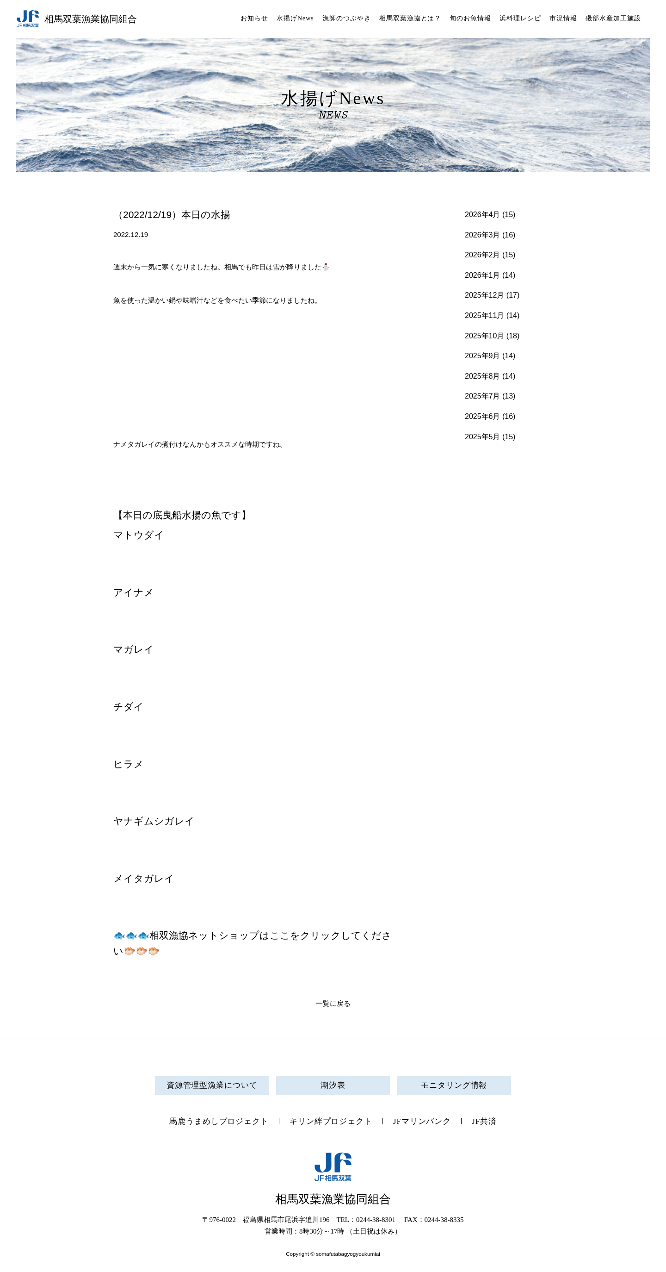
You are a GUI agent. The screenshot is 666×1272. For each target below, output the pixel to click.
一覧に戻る (333, 1003)
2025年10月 (484, 336)
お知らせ (254, 18)
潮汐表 (333, 1085)
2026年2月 (482, 255)
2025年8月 (482, 376)
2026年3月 (482, 235)
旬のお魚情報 (470, 18)
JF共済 (484, 1121)
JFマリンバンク (422, 1121)
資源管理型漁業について (212, 1085)
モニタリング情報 (454, 1085)
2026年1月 (482, 275)
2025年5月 (482, 437)
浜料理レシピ (520, 18)
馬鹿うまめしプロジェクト (219, 1121)
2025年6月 (482, 416)
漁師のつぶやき (346, 18)
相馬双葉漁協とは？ (410, 18)
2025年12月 (484, 295)
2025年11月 (484, 315)
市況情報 (563, 18)
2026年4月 (482, 214)
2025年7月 (482, 396)
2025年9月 (482, 356)
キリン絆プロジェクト (331, 1121)
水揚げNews (295, 18)
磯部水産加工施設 (613, 18)
